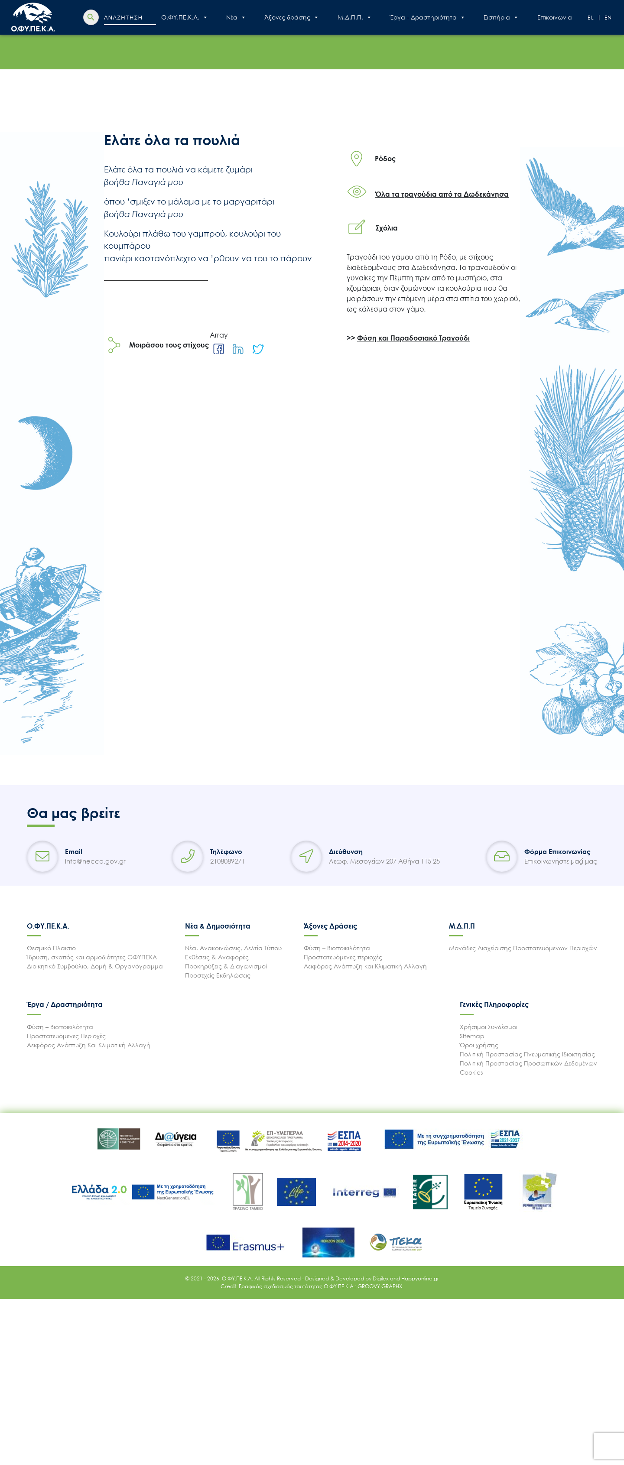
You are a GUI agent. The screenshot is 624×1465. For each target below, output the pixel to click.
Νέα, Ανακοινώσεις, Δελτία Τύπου (233, 948)
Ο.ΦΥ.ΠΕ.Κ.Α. (184, 17)
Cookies (471, 1072)
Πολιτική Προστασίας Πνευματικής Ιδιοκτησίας (527, 1054)
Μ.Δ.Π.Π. (355, 17)
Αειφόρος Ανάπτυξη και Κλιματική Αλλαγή (365, 966)
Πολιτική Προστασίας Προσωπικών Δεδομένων (528, 1063)
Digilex (381, 1278)
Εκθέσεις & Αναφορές (217, 957)
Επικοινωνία (554, 17)
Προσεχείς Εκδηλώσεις (217, 975)
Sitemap (472, 1035)
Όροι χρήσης (479, 1045)
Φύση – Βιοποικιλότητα (337, 948)
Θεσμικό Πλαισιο (51, 948)
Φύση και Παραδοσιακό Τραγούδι (413, 338)
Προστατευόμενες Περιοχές (66, 1035)
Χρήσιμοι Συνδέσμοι (488, 1026)
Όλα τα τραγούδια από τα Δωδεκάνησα (442, 194)
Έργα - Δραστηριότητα (427, 17)
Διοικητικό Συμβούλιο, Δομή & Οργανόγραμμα (95, 966)
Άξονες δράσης (291, 17)
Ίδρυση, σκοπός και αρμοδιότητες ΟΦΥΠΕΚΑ (92, 957)
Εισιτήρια (501, 17)
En (608, 17)
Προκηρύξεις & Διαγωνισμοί (226, 966)
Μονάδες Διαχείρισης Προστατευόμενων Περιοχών (523, 948)
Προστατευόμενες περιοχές (343, 957)
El (591, 17)
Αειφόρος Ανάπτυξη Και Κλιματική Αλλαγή (88, 1045)
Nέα (236, 17)
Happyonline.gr (420, 1278)
